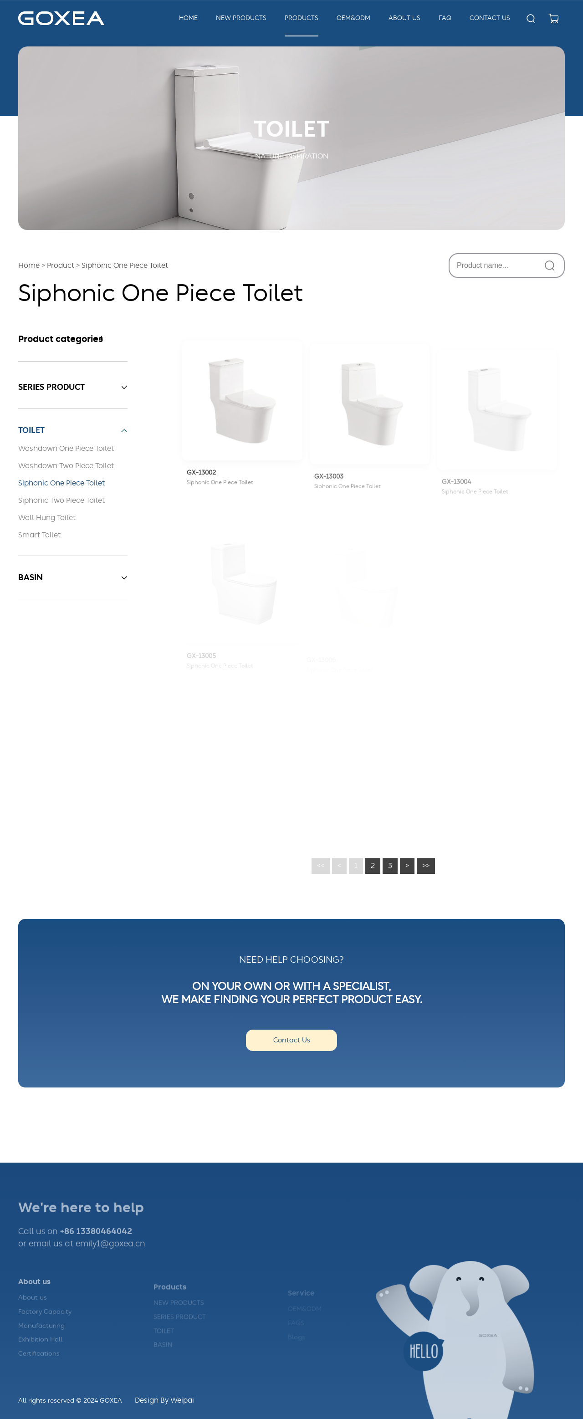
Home (188, 18)
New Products (241, 18)
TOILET (163, 1342)
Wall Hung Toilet (47, 518)
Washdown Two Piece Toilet (66, 466)
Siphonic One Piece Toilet (61, 483)
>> (426, 876)
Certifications (39, 1366)
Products (301, 18)
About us (32, 1310)
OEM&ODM (353, 18)
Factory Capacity (45, 1324)
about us (404, 18)
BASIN (163, 1355)
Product (60, 267)
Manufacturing (41, 1338)
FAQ (445, 18)
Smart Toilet (39, 535)
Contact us (490, 18)
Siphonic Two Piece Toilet (61, 500)
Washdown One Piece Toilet (66, 448)
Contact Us (291, 1040)
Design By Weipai (164, 1400)
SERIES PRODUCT (179, 1328)
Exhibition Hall (40, 1352)
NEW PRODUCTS (178, 1313)
